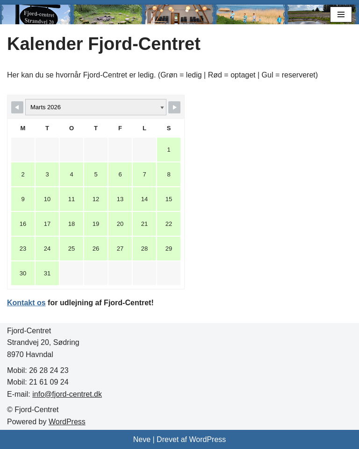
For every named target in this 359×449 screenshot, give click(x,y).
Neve (142, 439)
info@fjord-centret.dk (67, 394)
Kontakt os (26, 303)
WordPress (67, 422)
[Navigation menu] (341, 14)
